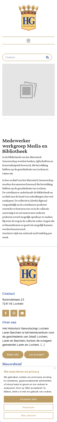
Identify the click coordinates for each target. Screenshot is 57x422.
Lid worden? (36, 354)
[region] (28, 394)
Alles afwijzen (28, 415)
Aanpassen (28, 407)
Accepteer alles (28, 399)
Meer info (13, 354)
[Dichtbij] (55, 368)
